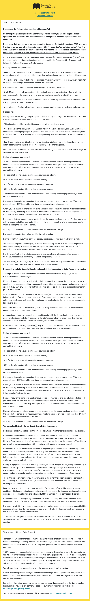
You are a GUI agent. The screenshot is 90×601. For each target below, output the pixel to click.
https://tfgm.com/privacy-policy (16, 589)
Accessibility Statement (45, 13)
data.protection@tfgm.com (61, 593)
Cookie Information (45, 16)
